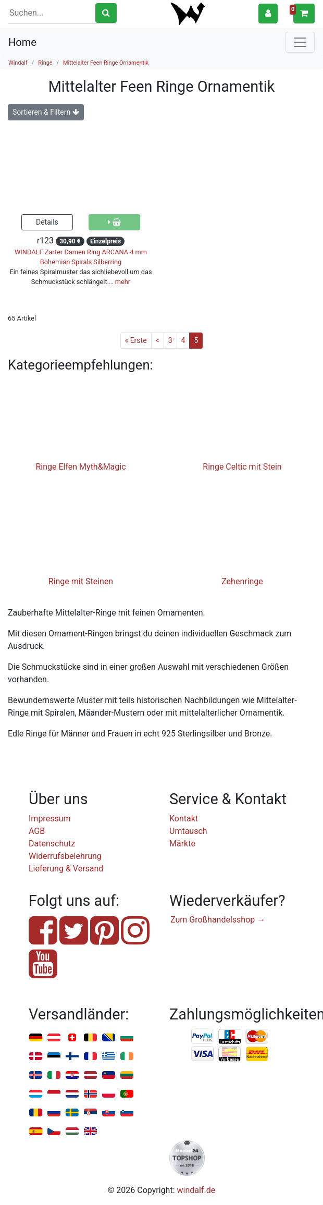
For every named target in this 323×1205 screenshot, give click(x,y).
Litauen (126, 1075)
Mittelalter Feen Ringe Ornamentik (105, 62)
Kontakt (183, 818)
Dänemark (35, 1056)
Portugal (126, 1094)
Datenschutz (52, 844)
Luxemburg (35, 1094)
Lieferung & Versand (66, 869)
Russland (53, 1113)
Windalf (18, 62)
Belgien (90, 1038)
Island (35, 1075)
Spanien (35, 1131)
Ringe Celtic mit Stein (242, 467)
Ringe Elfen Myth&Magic (80, 467)
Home (22, 42)
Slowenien (126, 1113)
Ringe (45, 62)
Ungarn (72, 1131)
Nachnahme (256, 1054)
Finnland (72, 1056)
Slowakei (108, 1113)
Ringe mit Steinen (80, 581)
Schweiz (72, 1038)
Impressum (50, 818)
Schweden (72, 1113)
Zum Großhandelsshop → (217, 920)
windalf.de (196, 1190)
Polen (108, 1094)
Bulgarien (126, 1038)
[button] (268, 13)
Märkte (182, 844)
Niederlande (72, 1094)
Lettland (90, 1075)
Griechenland (108, 1056)
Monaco (53, 1094)
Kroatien (72, 1075)
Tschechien (53, 1131)
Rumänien (35, 1113)
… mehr (119, 282)
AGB (37, 831)
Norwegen (90, 1094)
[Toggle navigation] (300, 42)
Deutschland (35, 1038)
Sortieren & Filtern (46, 112)
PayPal (202, 1037)
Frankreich (90, 1056)
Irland (126, 1056)
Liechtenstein (108, 1075)
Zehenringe (242, 581)
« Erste (136, 340)
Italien (53, 1075)
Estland (53, 1056)
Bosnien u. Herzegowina (108, 1038)
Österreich (53, 1038)
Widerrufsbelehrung (65, 856)
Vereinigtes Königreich (90, 1131)
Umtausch (188, 831)
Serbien (90, 1113)
